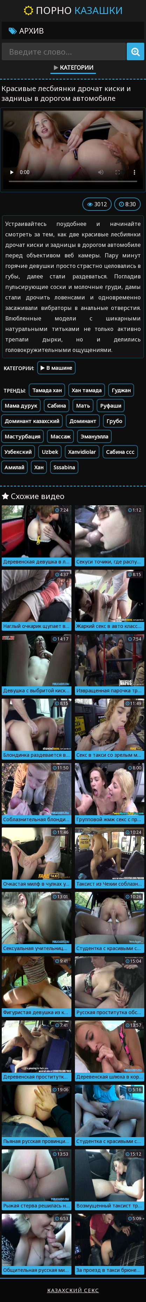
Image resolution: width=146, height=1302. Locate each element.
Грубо (114, 420)
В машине (56, 367)
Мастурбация (22, 436)
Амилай (14, 467)
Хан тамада (87, 390)
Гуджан (121, 390)
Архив (26, 30)
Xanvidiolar (82, 451)
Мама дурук (21, 405)
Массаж (60, 436)
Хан (38, 467)
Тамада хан (47, 390)
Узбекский (18, 451)
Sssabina (64, 467)
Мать (83, 405)
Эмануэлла (94, 436)
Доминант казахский (32, 420)
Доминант (82, 420)
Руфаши (110, 405)
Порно (73, 10)
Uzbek (50, 451)
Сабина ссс (120, 451)
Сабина (56, 405)
